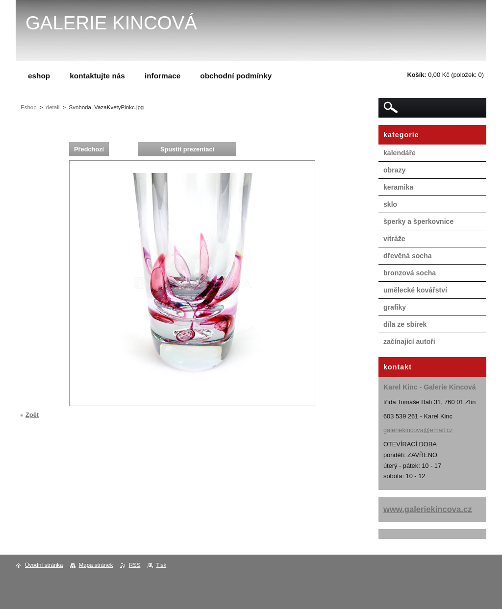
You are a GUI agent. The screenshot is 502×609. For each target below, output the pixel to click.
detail (53, 107)
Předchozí (89, 149)
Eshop (29, 107)
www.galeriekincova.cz (427, 509)
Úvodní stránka (44, 565)
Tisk (161, 565)
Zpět (32, 414)
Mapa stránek (96, 565)
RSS (135, 565)
